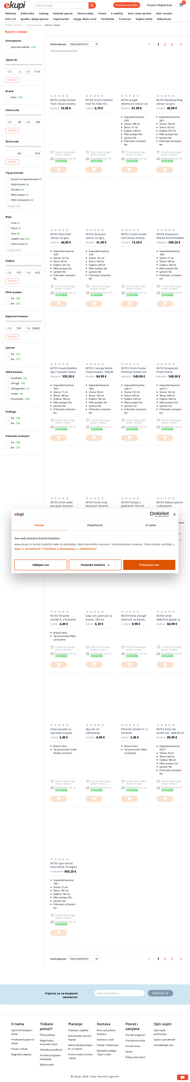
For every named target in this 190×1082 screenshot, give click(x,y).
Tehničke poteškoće (51, 1049)
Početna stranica (13, 25)
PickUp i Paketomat (107, 1045)
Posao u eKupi (19, 1048)
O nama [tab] (150, 525)
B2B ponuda (164, 19)
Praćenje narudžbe (127, 5)
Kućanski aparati (63, 13)
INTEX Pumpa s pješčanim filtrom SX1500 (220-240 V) (133, 504)
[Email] (119, 993)
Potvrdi (12, 80)
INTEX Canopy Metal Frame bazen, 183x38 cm (99, 370)
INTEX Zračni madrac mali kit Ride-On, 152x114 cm (99, 102)
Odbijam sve (40, 564)
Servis (128, 1051)
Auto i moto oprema (139, 13)
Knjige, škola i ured (85, 19)
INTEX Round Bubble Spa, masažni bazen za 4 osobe (63, 370)
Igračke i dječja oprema (34, 19)
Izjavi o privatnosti (27, 548)
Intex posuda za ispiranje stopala (61, 731)
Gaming (43, 13)
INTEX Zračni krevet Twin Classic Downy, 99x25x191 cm (63, 102)
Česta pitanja (47, 1035)
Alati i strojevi (164, 13)
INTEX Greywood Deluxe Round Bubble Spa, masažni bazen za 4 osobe (170, 236)
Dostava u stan (105, 1039)
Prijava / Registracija (157, 5)
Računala (10, 13)
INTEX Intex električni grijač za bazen (168, 617)
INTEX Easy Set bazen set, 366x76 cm (170, 731)
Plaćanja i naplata (78, 1030)
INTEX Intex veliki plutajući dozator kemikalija (61, 504)
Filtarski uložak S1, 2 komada (134, 731)
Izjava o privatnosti (164, 1039)
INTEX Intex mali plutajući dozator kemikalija (97, 504)
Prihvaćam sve (149, 564)
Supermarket (61, 19)
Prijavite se (160, 993)
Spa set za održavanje (93, 731)
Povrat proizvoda (135, 1040)
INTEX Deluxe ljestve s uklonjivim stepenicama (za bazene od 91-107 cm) (169, 504)
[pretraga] (92, 5)
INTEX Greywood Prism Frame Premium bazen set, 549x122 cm (169, 370)
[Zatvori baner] (174, 514)
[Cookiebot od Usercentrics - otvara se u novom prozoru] (152, 514)
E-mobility (117, 13)
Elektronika (27, 13)
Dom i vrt (10, 19)
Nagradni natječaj (21, 1054)
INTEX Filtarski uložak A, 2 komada (63, 617)
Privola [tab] (39, 525)
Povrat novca (132, 1046)
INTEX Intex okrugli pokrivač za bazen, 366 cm (133, 617)
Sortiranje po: (58, 44)
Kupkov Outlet (144, 19)
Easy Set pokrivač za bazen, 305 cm (99, 617)
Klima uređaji (85, 13)
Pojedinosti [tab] (95, 525)
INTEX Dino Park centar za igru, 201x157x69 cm (60, 236)
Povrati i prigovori (135, 1035)
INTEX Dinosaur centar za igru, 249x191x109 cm (96, 236)
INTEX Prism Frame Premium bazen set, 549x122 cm (134, 370)
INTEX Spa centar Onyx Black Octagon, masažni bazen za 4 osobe (63, 865)
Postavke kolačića (95, 564)
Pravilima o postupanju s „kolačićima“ (70, 548)
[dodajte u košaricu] (58, 170)
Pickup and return (135, 1057)
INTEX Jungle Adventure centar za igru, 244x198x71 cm (134, 102)
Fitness (102, 13)
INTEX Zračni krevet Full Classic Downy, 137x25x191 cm (134, 236)
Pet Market (107, 19)
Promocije (125, 19)
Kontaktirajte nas (163, 1045)
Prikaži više (14, 206)
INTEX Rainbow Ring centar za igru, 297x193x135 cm (169, 102)
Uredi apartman (34, 25)
